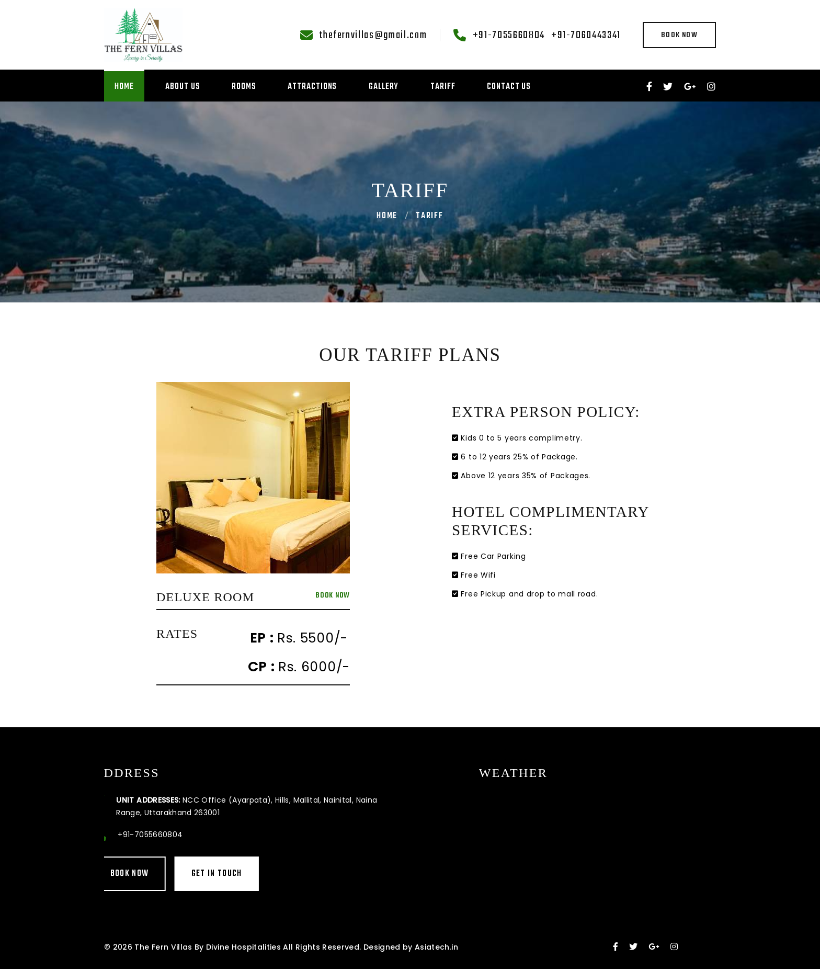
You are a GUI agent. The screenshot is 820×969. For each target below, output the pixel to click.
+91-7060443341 (586, 35)
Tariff (442, 87)
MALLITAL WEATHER (661, 829)
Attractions (312, 87)
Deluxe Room (205, 597)
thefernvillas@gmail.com (373, 35)
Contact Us (509, 87)
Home (124, 87)
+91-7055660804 (509, 35)
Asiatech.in (436, 947)
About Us (182, 87)
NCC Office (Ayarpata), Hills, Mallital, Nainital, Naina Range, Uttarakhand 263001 (174, 806)
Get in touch (144, 874)
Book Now (679, 35)
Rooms (244, 87)
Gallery (383, 87)
